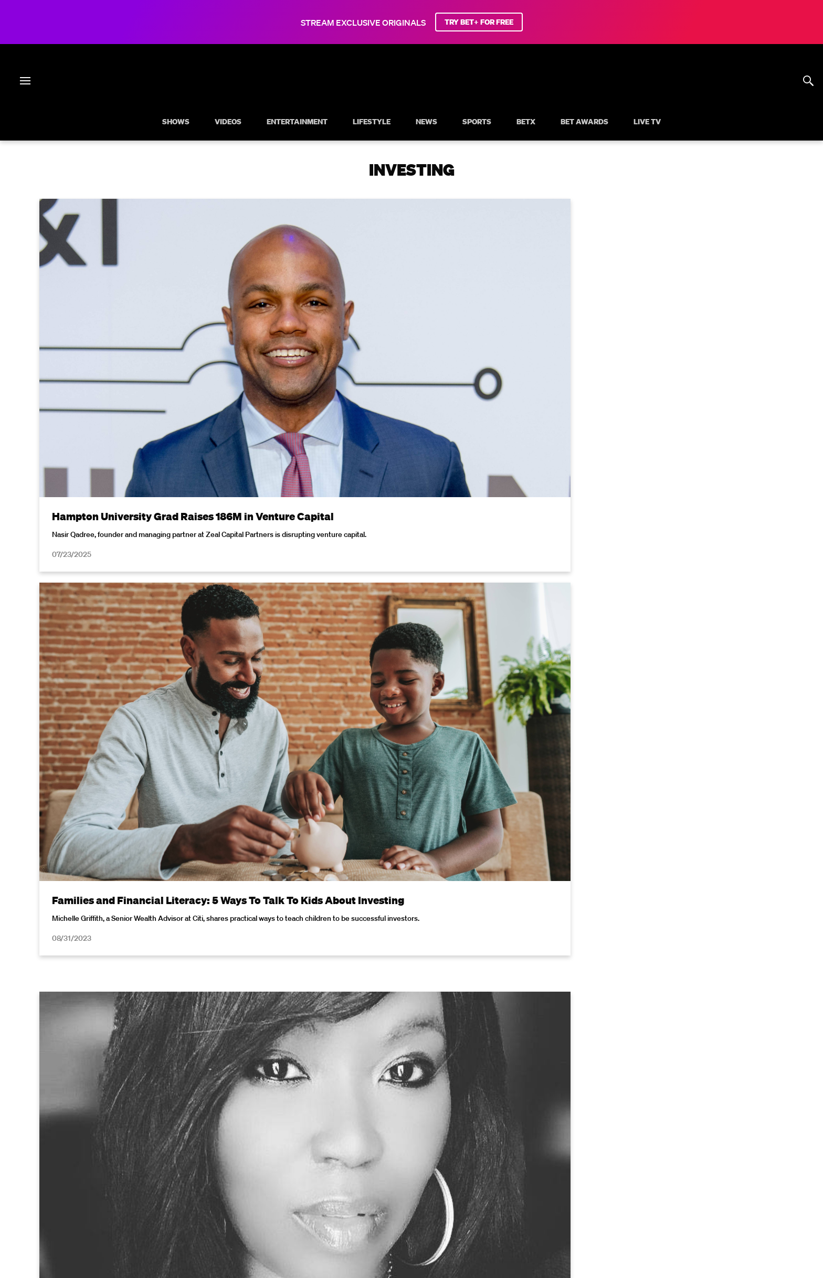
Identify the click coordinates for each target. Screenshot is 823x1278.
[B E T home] (411, 98)
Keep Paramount (576, 1167)
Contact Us (686, 1167)
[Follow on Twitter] (373, 1194)
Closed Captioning (371, 1167)
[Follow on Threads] (474, 1194)
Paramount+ (739, 1167)
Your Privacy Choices (218, 1167)
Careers (520, 1167)
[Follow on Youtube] (424, 1194)
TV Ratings (636, 1167)
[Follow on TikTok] (449, 1194)
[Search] (808, 81)
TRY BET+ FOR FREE (479, 22)
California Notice (297, 1167)
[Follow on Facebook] (348, 1194)
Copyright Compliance (454, 1167)
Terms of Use (479, 1020)
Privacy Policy (578, 1020)
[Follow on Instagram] (399, 1194)
